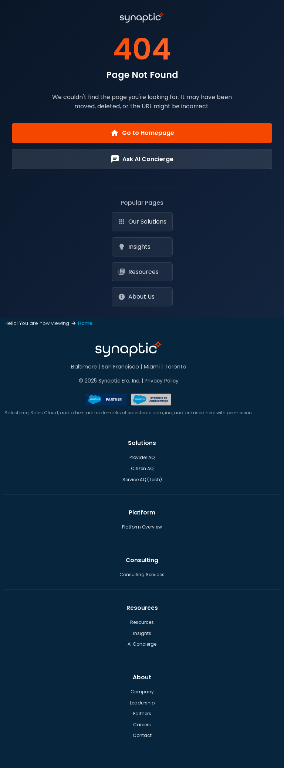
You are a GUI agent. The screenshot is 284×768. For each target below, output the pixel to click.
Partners (142, 713)
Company (142, 692)
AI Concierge (142, 644)
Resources (138, 272)
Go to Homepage (142, 133)
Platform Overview (142, 527)
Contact (142, 735)
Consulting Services (142, 574)
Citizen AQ (142, 468)
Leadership (142, 703)
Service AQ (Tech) (142, 479)
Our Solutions (142, 221)
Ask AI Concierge (142, 158)
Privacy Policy (162, 380)
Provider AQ (142, 457)
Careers (142, 724)
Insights (134, 246)
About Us (136, 296)
